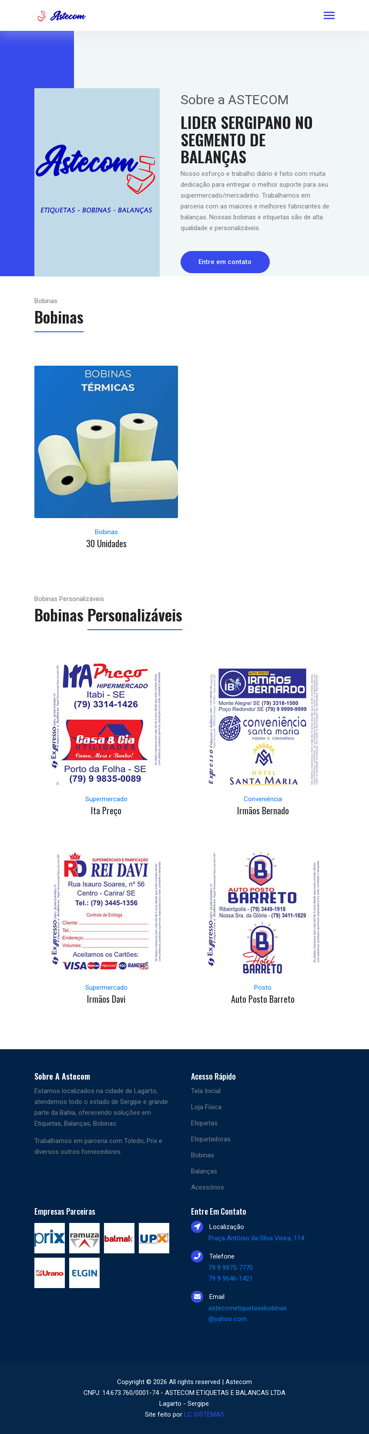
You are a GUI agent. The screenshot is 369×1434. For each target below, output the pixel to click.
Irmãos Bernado (263, 810)
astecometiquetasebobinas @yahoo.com (247, 1313)
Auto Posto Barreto (263, 998)
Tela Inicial (206, 1091)
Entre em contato (225, 262)
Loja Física (206, 1107)
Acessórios (207, 1187)
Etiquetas (204, 1123)
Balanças (204, 1171)
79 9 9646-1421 (230, 1278)
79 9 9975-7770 (230, 1268)
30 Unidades (106, 543)
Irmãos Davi (106, 998)
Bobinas (202, 1155)
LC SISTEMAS (204, 1414)
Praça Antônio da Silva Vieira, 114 (256, 1238)
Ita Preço (106, 810)
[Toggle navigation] (329, 16)
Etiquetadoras (211, 1139)
